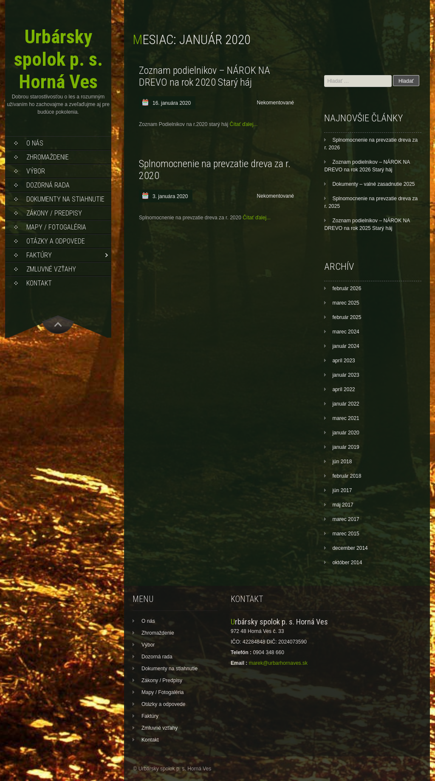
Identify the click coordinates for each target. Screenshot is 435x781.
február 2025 (346, 317)
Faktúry (39, 255)
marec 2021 (345, 418)
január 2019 (345, 447)
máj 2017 (342, 505)
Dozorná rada (48, 185)
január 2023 (345, 375)
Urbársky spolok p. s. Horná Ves (58, 59)
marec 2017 (345, 519)
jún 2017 (342, 490)
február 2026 (346, 288)
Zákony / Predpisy (54, 213)
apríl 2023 (343, 361)
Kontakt (39, 283)
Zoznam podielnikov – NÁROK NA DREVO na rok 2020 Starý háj (204, 76)
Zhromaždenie (47, 157)
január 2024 (345, 346)
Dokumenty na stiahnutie (65, 199)
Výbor (35, 171)
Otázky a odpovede (55, 241)
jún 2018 (342, 462)
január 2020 (345, 433)
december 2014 (349, 548)
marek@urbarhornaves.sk (278, 663)
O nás (34, 143)
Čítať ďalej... (243, 124)
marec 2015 (345, 534)
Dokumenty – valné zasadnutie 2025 (373, 184)
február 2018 (346, 476)
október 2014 (347, 562)
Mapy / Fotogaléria (56, 227)
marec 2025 (345, 303)
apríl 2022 (343, 389)
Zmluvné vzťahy (51, 269)
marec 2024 (345, 332)
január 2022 (345, 404)
